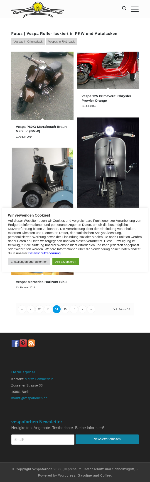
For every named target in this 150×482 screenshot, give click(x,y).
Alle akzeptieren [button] (65, 261)
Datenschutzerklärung (44, 253)
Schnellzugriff (123, 469)
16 (73, 309)
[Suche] (122, 9)
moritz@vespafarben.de (29, 398)
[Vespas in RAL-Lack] (61, 41)
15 (65, 309)
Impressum (72, 469)
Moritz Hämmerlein (39, 379)
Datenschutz (94, 469)
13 (48, 309)
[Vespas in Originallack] (28, 41)
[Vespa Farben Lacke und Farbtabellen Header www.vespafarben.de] (62, 9)
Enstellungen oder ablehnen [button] (29, 261)
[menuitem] (122, 9)
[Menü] (132, 9)
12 (39, 309)
